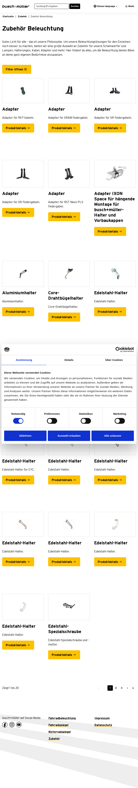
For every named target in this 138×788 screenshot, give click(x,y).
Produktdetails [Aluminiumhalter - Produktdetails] (16, 311)
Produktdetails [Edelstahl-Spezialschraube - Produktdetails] (62, 655)
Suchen (75, 6)
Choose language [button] (104, 6)
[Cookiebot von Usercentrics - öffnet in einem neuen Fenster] (118, 349)
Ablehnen (25, 435)
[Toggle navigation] (130, 6)
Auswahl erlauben (69, 435)
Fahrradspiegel (58, 725)
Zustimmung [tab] (24, 359)
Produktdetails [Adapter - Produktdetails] (16, 128)
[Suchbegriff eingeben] (51, 6)
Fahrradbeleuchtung (62, 718)
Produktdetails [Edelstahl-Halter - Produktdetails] (108, 311)
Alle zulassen (112, 435)
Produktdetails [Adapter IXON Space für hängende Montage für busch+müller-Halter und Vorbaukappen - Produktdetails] (108, 231)
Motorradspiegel (60, 732)
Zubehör (54, 738)
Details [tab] (69, 359)
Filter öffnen (14, 69)
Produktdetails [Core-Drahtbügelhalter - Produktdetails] (62, 317)
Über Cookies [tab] (114, 359)
